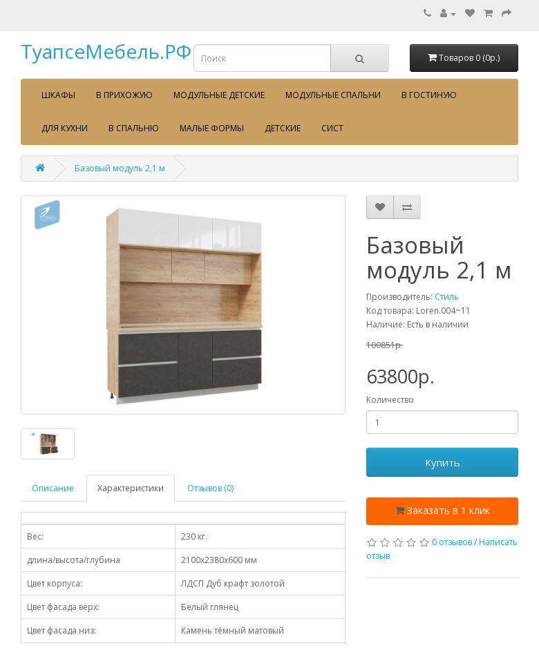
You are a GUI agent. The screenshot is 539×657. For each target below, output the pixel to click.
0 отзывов (452, 542)
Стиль (447, 297)
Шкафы (58, 95)
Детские (283, 128)
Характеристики (130, 488)
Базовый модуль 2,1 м (120, 168)
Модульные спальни (333, 95)
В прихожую (124, 95)
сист (332, 128)
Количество (390, 400)
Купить (442, 462)
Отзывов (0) (210, 488)
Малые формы (212, 128)
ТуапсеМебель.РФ (106, 51)
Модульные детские (219, 95)
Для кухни (64, 128)
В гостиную (429, 95)
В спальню (133, 128)
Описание (53, 488)
